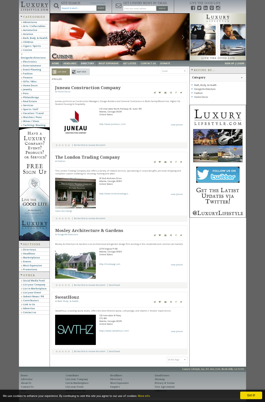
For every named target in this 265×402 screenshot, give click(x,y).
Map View (81, 71)
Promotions (29, 269)
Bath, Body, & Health (34, 38)
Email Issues (162, 375)
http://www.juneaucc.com (112, 124)
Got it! (251, 395)
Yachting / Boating (33, 125)
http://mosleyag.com (109, 264)
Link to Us (28, 304)
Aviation (27, 34)
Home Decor (29, 85)
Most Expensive (31, 265)
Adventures (29, 22)
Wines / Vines (30, 121)
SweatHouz (67, 297)
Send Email (114, 285)
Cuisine (26, 50)
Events (26, 261)
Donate (165, 63)
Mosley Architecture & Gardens (89, 230)
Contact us (28, 312)
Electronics (29, 61)
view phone (177, 124)
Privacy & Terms (165, 383)
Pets (25, 93)
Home (55, 63)
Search (101, 8)
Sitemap (160, 379)
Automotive (29, 30)
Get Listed (129, 63)
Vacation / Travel (32, 113)
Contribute (72, 375)
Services (27, 105)
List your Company (33, 284)
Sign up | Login (234, 63)
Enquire (115, 387)
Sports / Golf (29, 109)
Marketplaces (30, 257)
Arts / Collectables (33, 26)
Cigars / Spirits (31, 46)
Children (27, 42)
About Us (26, 383)
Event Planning (31, 69)
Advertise (28, 308)
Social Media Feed (33, 280)
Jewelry (26, 89)
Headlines (28, 253)
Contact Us (148, 63)
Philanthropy (30, 97)
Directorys (28, 249)
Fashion (27, 73)
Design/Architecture (68, 234)
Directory (87, 63)
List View (61, 71)
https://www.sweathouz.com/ (114, 330)
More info (144, 396)
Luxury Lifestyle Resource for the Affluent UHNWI (34, 5)
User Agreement (165, 387)
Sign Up (162, 8)
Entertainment (31, 65)
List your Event (31, 292)
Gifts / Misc (29, 81)
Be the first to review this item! (89, 145)
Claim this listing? (63, 211)
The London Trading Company (87, 157)
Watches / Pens (31, 117)
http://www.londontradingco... (114, 193)
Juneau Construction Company (88, 87)
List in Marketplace (34, 288)
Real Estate (29, 101)
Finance (27, 77)
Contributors (30, 300)
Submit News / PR (32, 296)
